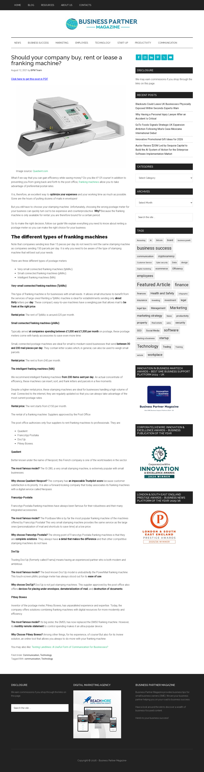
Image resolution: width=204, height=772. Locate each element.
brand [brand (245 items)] (170, 240)
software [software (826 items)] (171, 330)
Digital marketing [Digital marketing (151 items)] (144, 269)
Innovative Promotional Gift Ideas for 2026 (159, 139)
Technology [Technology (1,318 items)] (147, 346)
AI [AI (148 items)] (151, 240)
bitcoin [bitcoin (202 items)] (159, 240)
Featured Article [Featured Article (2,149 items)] (153, 284)
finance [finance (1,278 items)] (181, 284)
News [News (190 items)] (169, 316)
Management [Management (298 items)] (158, 308)
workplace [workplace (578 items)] (155, 355)
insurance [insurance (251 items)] (142, 300)
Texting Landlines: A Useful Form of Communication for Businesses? (70, 647)
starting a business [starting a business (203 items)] (146, 338)
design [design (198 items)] (184, 262)
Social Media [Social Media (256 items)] (152, 330)
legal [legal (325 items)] (183, 300)
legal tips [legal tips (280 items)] (141, 308)
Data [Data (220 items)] (174, 262)
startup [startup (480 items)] (164, 338)
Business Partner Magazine (102, 24)
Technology (46, 655)
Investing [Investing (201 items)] (156, 300)
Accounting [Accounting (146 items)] (141, 240)
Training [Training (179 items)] (179, 347)
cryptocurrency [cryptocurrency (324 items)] (166, 256)
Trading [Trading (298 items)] (167, 346)
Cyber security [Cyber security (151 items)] (162, 263)
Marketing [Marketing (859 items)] (178, 308)
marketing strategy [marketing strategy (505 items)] (149, 315)
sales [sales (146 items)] (169, 323)
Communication (31, 655)
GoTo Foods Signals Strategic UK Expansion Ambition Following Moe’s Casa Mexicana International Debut (160, 129)
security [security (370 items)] (180, 322)
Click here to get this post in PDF (29, 78)
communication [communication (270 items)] (145, 256)
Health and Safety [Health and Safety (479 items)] (162, 293)
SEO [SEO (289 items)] (139, 330)
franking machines (89, 181)
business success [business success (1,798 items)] (154, 248)
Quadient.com (40, 171)
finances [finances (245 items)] (141, 293)
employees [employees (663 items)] (145, 276)
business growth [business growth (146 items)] (184, 240)
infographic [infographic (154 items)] (183, 294)
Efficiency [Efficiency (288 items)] (177, 268)
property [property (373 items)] (142, 322)
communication (32, 658)
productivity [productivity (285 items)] (182, 315)
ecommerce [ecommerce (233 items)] (162, 268)
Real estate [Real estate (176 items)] (157, 323)
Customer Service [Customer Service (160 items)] (144, 263)
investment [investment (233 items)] (170, 300)
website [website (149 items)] (140, 355)
